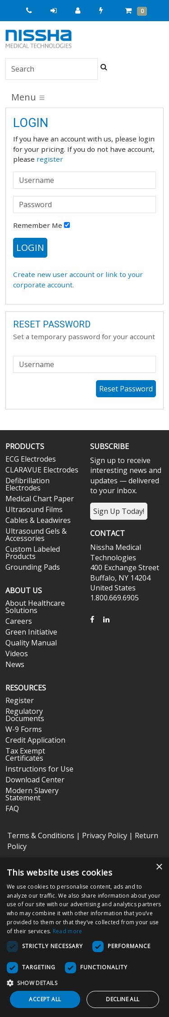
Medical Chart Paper (39, 499)
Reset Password (126, 389)
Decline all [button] (122, 999)
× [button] (158, 867)
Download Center (34, 780)
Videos (16, 653)
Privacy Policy (104, 835)
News (14, 664)
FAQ (12, 808)
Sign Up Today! (118, 511)
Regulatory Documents (24, 714)
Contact (107, 533)
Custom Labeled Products (32, 552)
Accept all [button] (45, 999)
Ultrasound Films (34, 509)
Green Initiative (31, 632)
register (50, 158)
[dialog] (84, 937)
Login (30, 247)
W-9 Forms (23, 729)
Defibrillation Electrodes (27, 484)
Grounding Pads (32, 567)
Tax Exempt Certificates (25, 754)
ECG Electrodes (30, 459)
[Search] (51, 69)
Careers (18, 621)
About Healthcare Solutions (35, 606)
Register (19, 700)
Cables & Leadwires (38, 520)
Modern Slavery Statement (32, 794)
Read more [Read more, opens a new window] (67, 931)
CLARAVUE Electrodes (41, 470)
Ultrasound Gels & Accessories (36, 534)
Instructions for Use (39, 769)
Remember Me (41, 225)
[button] (84, 982)
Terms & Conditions (40, 835)
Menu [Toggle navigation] (28, 97)
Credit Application (35, 740)
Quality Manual (31, 643)
